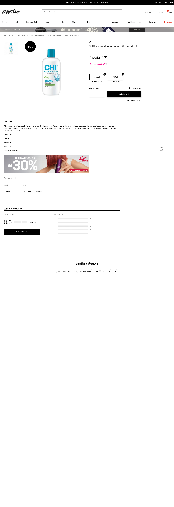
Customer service (38, 461)
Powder (2, 424)
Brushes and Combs (6, 391)
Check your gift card (39, 473)
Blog (165, 2)
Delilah (2, 290)
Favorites (158, 12)
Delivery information (39, 468)
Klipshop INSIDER (10, 470)
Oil (115, 271)
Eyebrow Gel (4, 419)
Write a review (22, 231)
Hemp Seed (4, 297)
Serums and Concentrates (9, 403)
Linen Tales (3, 313)
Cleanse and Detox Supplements (11, 445)
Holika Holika (4, 356)
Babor (2, 287)
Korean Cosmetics (6, 415)
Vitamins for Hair (6, 436)
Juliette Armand (5, 282)
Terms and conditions (11, 463)
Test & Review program (68, 463)
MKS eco (3, 346)
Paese (2, 325)
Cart (168, 12)
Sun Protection (5, 412)
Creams (2, 389)
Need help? (93, 461)
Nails (88, 22)
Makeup (75, 22)
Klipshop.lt (63, 479)
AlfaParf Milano (5, 360)
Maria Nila (3, 339)
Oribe (2, 344)
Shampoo (38, 191)
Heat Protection (5, 393)
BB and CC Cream (6, 426)
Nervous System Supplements (10, 448)
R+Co (2, 358)
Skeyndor (3, 334)
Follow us (92, 476)
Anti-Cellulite (4, 408)
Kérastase (3, 292)
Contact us (35, 463)
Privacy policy (8, 466)
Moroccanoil (4, 327)
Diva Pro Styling (5, 337)
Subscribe (139, 473)
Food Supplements (134, 22)
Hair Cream (106, 271)
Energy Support (5, 441)
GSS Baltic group (66, 475)
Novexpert (3, 375)
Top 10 (62, 466)
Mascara (3, 429)
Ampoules (3, 386)
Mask (96, 271)
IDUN (2, 365)
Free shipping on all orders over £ (16, 455)
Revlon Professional (6, 341)
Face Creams (4, 398)
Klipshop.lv (64, 477)
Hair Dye (3, 396)
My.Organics (4, 308)
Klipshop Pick (64, 470)
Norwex (2, 320)
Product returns (51, 455)
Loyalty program (66, 468)
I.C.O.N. (3, 301)
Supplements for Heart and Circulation (13, 453)
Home (100, 22)
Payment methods (38, 466)
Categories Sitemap (10, 475)
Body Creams (4, 401)
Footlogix (3, 351)
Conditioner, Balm (85, 271)
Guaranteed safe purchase (140, 455)
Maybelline (3, 304)
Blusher (2, 431)
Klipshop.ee (64, 482)
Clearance (168, 22)
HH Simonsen (4, 323)
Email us (91, 468)
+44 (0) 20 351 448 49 (96, 463)
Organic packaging (95, 455)
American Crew (5, 372)
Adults (61, 22)
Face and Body (32, 22)
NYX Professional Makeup (8, 318)
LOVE (90, 2)
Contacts (158, 2)
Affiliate (6, 473)
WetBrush (3, 363)
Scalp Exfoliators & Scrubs (66, 271)
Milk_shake (3, 285)
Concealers (4, 422)
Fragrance (115, 22)
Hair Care (30, 191)
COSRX (2, 316)
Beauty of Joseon (6, 306)
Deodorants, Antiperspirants (9, 410)
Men (47, 22)
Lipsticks (3, 434)
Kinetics (2, 349)
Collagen (3, 438)
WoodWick (3, 311)
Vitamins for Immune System (10, 450)
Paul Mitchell (4, 368)
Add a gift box (136, 88)
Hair (16, 22)
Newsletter (137, 461)
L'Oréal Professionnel (7, 330)
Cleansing (3, 405)
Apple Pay (7, 468)
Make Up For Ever (6, 370)
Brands (4, 22)
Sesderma (3, 294)
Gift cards (35, 470)
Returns (34, 475)
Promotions (64, 461)
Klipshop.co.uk (9, 461)
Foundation (4, 417)
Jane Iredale (4, 299)
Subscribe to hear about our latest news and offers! (150, 463)
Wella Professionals (6, 332)
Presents (152, 22)
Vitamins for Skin (5, 443)
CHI (91, 42)
